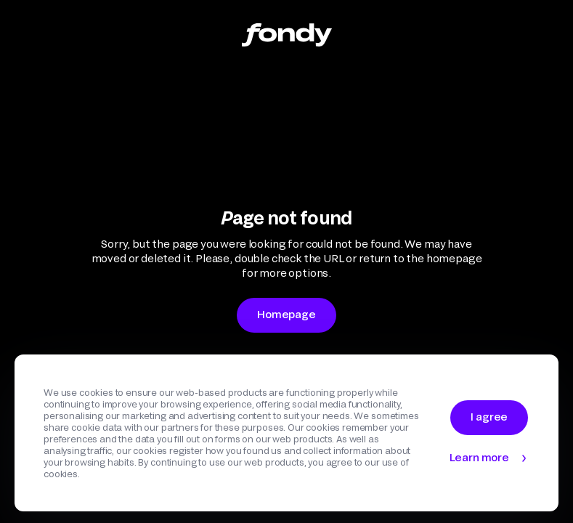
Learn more (479, 457)
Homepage (286, 314)
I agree (489, 416)
